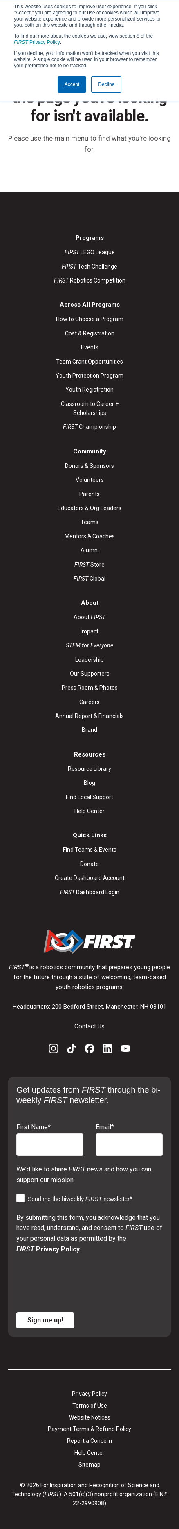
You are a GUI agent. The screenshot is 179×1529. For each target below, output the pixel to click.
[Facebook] (89, 1050)
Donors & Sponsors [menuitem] (89, 466)
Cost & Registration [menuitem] (89, 333)
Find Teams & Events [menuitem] (89, 849)
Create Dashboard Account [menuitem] (90, 878)
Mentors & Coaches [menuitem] (90, 536)
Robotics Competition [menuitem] (89, 280)
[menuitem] (89, 645)
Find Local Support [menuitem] (89, 797)
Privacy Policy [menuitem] (89, 1393)
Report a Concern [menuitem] (89, 1441)
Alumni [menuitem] (90, 550)
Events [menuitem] (89, 347)
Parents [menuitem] (89, 494)
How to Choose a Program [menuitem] (89, 319)
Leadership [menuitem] (89, 659)
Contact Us (89, 1026)
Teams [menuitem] (89, 522)
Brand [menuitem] (89, 730)
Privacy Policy (37, 42)
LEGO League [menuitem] (90, 252)
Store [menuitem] (89, 564)
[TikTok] (71, 1050)
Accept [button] (72, 84)
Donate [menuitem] (89, 864)
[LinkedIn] (107, 1050)
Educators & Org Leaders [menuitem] (89, 508)
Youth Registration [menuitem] (89, 389)
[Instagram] (53, 1050)
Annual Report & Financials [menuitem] (89, 716)
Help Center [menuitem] (89, 811)
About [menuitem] (89, 617)
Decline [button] (106, 84)
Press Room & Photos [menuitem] (90, 687)
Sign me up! (45, 1320)
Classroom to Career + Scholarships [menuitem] (90, 408)
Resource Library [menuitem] (89, 769)
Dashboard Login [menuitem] (89, 892)
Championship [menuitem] (89, 427)
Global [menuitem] (89, 578)
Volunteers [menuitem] (90, 479)
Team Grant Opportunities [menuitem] (89, 361)
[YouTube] (125, 1050)
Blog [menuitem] (89, 782)
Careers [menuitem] (89, 702)
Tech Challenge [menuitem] (89, 266)
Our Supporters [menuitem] (90, 673)
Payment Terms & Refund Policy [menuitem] (89, 1429)
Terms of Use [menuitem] (89, 1405)
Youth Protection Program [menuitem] (89, 375)
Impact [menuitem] (89, 631)
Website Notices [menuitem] (89, 1417)
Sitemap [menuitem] (89, 1464)
